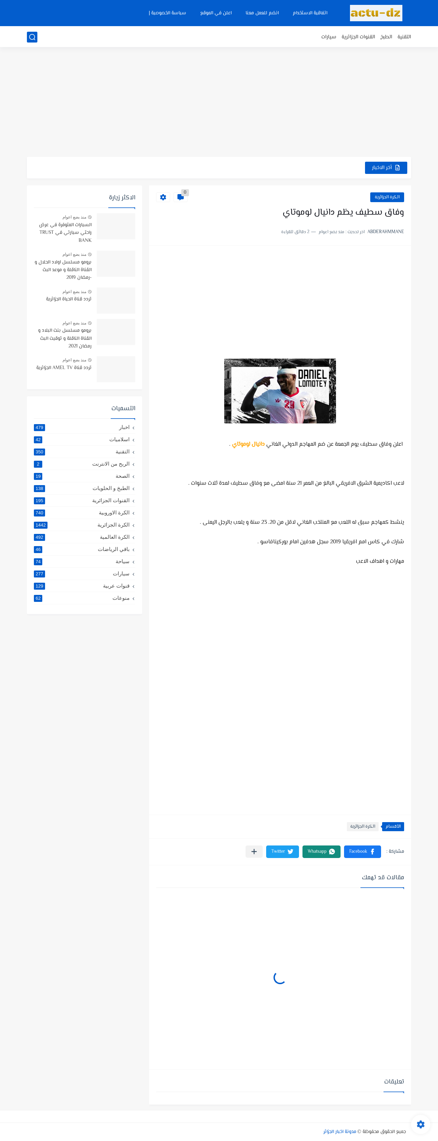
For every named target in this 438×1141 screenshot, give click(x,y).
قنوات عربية (82, 586)
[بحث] (32, 37)
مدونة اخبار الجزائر (339, 1132)
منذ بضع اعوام (74, 217)
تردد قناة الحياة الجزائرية (69, 299)
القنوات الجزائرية (358, 37)
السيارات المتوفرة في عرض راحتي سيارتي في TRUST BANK (65, 233)
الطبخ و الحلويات (82, 488)
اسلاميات (82, 439)
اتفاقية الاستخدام (310, 13)
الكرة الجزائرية (387, 197)
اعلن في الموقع (216, 13)
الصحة (82, 476)
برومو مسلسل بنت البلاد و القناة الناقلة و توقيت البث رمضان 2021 (65, 338)
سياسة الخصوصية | (167, 13)
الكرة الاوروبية (82, 513)
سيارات (328, 37)
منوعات (82, 598)
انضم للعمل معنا (262, 13)
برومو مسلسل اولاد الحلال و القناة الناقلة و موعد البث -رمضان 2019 (63, 270)
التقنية (404, 37)
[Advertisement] (219, 103)
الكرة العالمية (82, 537)
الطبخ (386, 37)
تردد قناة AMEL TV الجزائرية (64, 368)
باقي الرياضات (82, 549)
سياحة (82, 561)
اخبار (82, 427)
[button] (362, 851)
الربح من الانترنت (82, 464)
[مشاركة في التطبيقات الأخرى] (254, 851)
